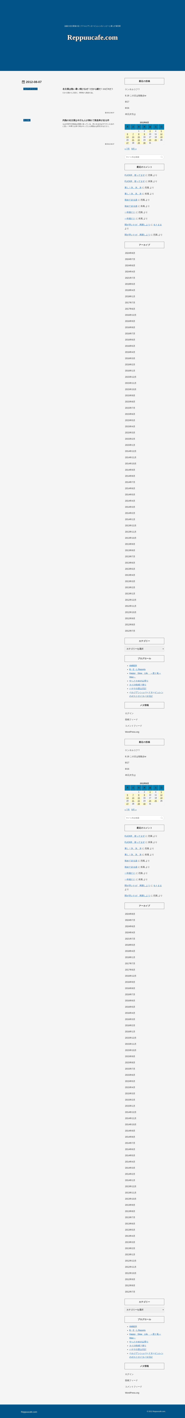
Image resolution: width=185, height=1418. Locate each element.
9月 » (134, 149)
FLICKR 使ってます (135, 175)
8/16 (127, 108)
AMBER (133, 665)
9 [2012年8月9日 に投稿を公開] (144, 134)
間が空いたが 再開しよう (137, 225)
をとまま (157, 225)
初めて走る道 (131, 200)
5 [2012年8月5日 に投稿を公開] (161, 131)
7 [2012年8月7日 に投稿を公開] (133, 134)
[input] (144, 157)
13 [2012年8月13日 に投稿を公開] (127, 137)
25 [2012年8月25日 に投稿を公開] (156, 140)
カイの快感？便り (137, 685)
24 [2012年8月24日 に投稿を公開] (150, 140)
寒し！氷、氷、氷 (133, 187)
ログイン (129, 713)
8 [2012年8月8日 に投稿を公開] (138, 134)
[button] (162, 157)
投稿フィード (131, 719)
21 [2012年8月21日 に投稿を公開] (133, 140)
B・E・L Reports (137, 669)
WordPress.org (132, 732)
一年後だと (130, 212)
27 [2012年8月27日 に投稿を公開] (127, 143)
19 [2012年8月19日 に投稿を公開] (161, 137)
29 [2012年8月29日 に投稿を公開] (139, 143)
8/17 (127, 102)
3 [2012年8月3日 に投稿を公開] (150, 131)
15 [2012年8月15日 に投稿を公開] (139, 137)
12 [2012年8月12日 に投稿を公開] (161, 134)
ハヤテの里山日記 (137, 688)
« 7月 (127, 149)
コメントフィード (133, 726)
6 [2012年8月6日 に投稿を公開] (127, 134)
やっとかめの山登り (138, 681)
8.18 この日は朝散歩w (135, 95)
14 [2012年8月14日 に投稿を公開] (133, 137)
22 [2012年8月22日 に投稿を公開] (139, 140)
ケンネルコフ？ (132, 89)
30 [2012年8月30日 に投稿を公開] (144, 143)
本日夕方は (131, 114)
